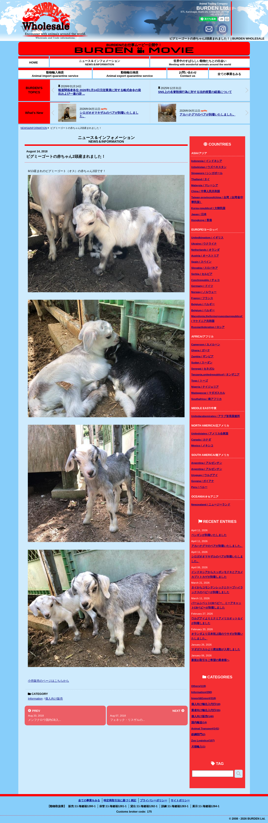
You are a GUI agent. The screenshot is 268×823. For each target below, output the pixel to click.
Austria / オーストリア (205, 255)
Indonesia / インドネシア (206, 160)
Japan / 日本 (199, 214)
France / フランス (202, 298)
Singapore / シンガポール (207, 173)
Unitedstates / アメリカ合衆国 (209, 433)
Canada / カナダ (201, 439)
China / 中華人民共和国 (205, 191)
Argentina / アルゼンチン (206, 462)
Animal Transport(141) (205, 728)
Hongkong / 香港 (201, 220)
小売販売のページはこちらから (48, 680)
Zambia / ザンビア (202, 356)
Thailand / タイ (200, 179)
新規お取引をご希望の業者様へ (210, 659)
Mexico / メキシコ (202, 445)
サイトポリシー (180, 800)
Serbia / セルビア (201, 273)
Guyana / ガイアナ (202, 480)
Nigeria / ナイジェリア (205, 386)
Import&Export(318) (203, 698)
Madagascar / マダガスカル (208, 392)
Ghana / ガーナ (200, 350)
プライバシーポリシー (153, 800)
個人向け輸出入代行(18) (206, 704)
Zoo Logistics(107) (203, 740)
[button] (246, 90)
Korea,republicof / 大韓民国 (208, 208)
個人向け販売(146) (202, 716)
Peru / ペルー (199, 487)
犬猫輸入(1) (198, 746)
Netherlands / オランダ (205, 249)
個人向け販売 (54, 698)
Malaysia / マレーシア (204, 185)
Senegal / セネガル (203, 368)
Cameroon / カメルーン (205, 344)
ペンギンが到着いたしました (209, 534)
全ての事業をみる (89, 800)
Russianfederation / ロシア (208, 326)
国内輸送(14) (199, 722)
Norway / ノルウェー (204, 291)
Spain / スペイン (201, 261)
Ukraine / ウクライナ (204, 243)
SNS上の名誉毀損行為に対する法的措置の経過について (195, 92)
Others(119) (198, 685)
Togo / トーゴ (199, 380)
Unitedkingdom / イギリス (207, 237)
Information (35, 698)
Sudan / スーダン (201, 362)
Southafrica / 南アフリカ (206, 398)
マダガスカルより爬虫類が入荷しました (215, 649)
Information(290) (201, 692)
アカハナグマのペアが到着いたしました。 (207, 114)
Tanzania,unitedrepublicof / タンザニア (215, 374)
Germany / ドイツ (202, 285)
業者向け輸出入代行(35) (206, 710)
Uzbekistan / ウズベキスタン (208, 166)
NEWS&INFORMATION (34, 128)
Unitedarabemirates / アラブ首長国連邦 (215, 416)
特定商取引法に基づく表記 (120, 800)
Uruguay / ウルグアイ (204, 475)
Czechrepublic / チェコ (205, 279)
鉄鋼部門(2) (198, 734)
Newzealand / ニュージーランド (210, 504)
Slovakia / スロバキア (204, 267)
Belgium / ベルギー (203, 304)
